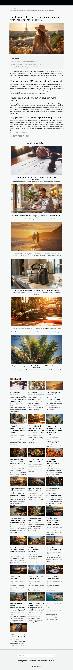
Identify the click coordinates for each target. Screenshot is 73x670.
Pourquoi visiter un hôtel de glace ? (35, 577)
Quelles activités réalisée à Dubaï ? (35, 490)
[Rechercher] (36, 655)
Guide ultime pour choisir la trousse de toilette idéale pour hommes (36, 290)
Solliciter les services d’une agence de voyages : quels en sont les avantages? (36, 606)
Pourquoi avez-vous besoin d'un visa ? (54, 577)
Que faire (32, 661)
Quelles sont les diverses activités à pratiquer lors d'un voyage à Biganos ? (17, 606)
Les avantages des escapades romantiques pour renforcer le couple (36, 253)
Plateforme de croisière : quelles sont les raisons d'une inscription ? (53, 521)
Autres (17, 9)
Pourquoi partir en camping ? (17, 577)
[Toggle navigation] (4, 2)
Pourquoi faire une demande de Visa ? (17, 636)
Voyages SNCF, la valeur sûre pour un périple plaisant (25, 67)
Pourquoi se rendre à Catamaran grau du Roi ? (54, 605)
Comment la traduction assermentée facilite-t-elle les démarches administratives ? (18, 397)
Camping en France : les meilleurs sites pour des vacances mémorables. (18, 550)
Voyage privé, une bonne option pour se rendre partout (26, 64)
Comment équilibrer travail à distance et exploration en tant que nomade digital (36, 396)
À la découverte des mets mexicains (35, 460)
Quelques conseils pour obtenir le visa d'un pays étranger (17, 520)
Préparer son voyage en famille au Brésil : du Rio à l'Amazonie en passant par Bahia (54, 430)
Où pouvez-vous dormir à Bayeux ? (35, 519)
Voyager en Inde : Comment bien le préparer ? (35, 549)
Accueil (11, 9)
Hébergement (22, 661)
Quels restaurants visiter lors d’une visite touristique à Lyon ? (17, 462)
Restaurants (42, 661)
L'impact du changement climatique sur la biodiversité (52, 462)
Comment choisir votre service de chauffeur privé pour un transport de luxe (36, 429)
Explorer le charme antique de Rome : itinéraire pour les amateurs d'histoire (17, 492)
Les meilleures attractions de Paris (54, 548)
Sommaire (15, 58)
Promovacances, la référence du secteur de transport (25, 61)
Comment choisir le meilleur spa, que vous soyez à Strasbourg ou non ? (54, 492)
